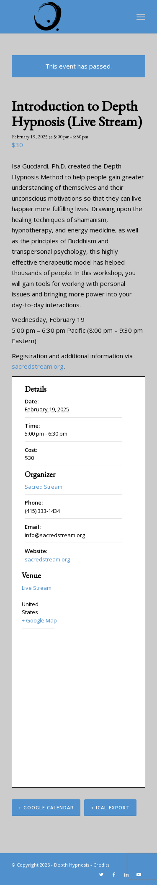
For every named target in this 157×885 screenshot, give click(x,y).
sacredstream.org (38, 366)
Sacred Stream (43, 486)
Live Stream (36, 588)
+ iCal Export (110, 807)
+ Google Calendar (46, 807)
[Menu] (140, 17)
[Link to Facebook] (114, 874)
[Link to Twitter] (101, 874)
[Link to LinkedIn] (126, 874)
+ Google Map (38, 620)
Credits (101, 865)
